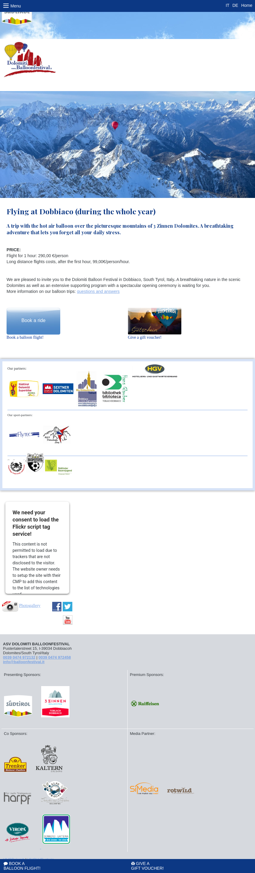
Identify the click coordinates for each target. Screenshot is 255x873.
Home (246, 5)
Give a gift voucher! (147, 865)
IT (227, 5)
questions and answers (98, 291)
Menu (12, 7)
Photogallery (30, 605)
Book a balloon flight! (22, 865)
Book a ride (33, 320)
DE (235, 5)
